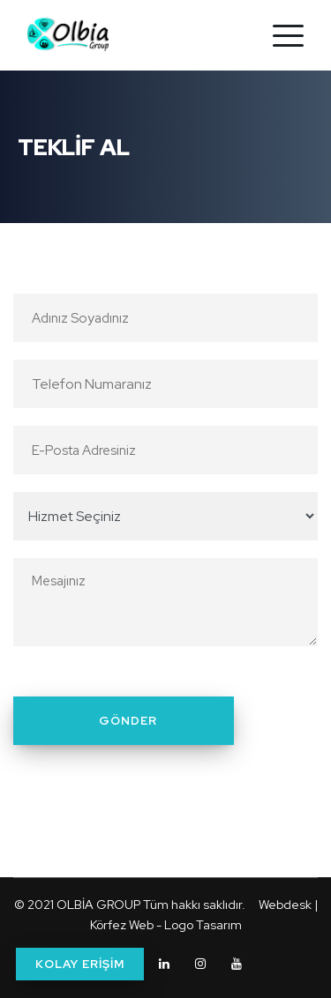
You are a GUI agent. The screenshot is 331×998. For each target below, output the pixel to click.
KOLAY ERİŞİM (79, 964)
